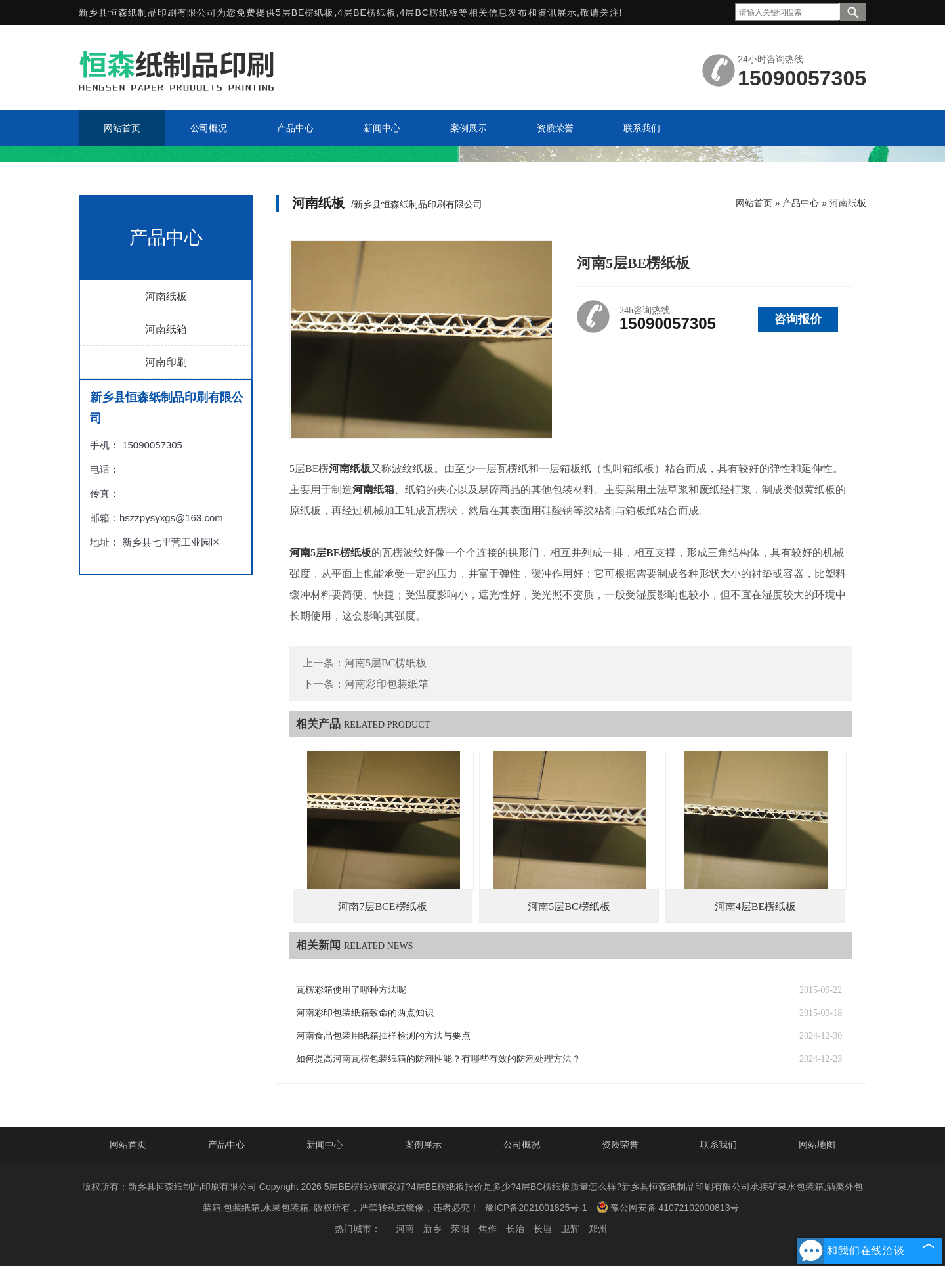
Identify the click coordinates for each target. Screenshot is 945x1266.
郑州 (598, 1228)
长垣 (543, 1228)
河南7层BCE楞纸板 (382, 906)
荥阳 (460, 1228)
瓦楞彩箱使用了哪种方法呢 (351, 990)
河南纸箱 (166, 329)
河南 (405, 1228)
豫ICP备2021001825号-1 (536, 1207)
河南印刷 (166, 362)
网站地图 (817, 1144)
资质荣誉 (620, 1144)
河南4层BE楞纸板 (755, 906)
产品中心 (800, 203)
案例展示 (423, 1144)
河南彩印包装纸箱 (387, 683)
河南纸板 (166, 296)
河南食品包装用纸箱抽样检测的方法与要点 (383, 1036)
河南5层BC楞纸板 (386, 662)
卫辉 (570, 1228)
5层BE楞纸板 (305, 12)
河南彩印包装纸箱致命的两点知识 (365, 1013)
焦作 (487, 1228)
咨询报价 (798, 319)
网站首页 (754, 203)
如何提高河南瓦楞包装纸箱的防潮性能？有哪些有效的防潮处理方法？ (438, 1059)
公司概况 (521, 1144)
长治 (515, 1228)
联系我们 (718, 1144)
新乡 (432, 1228)
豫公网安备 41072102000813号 (668, 1207)
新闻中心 (324, 1144)
